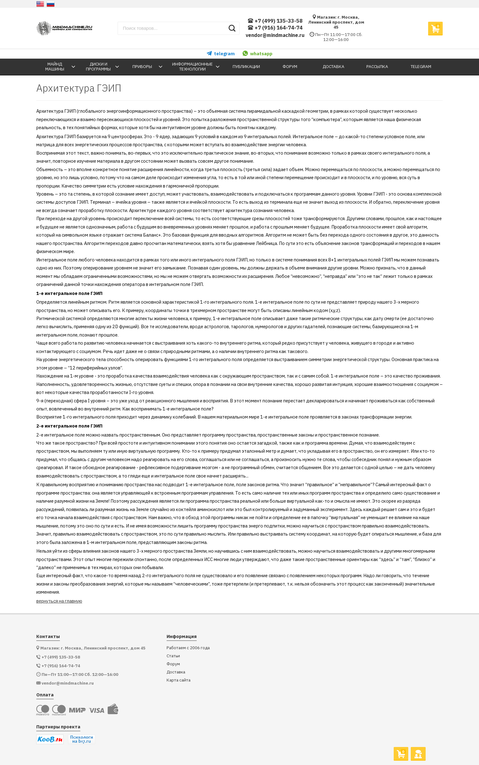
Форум (173, 664)
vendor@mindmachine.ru (275, 35)
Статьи (173, 656)
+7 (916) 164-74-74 (275, 28)
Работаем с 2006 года (188, 647)
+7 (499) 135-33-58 (275, 21)
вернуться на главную (59, 601)
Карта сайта (178, 680)
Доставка (176, 672)
